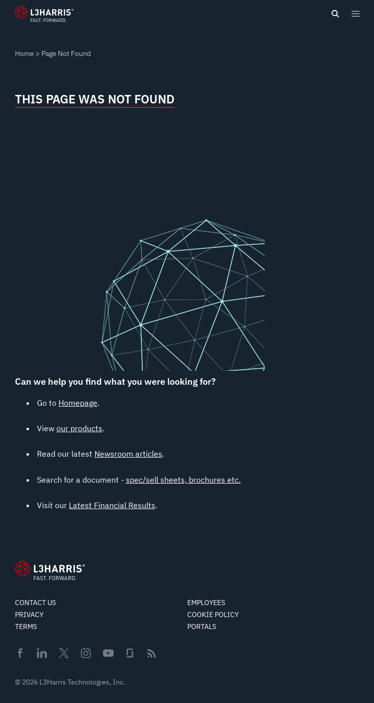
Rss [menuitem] (151, 653)
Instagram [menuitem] (86, 653)
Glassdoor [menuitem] (129, 653)
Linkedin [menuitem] (42, 653)
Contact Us (35, 602)
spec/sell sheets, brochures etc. (183, 480)
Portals (201, 626)
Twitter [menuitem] (64, 653)
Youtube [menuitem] (108, 653)
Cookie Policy (213, 614)
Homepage (77, 403)
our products (79, 428)
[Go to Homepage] (50, 570)
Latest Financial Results (112, 505)
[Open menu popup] (355, 13)
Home (24, 53)
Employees (206, 602)
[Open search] (335, 14)
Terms (26, 626)
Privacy (29, 614)
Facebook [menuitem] (19, 653)
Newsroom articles (128, 454)
